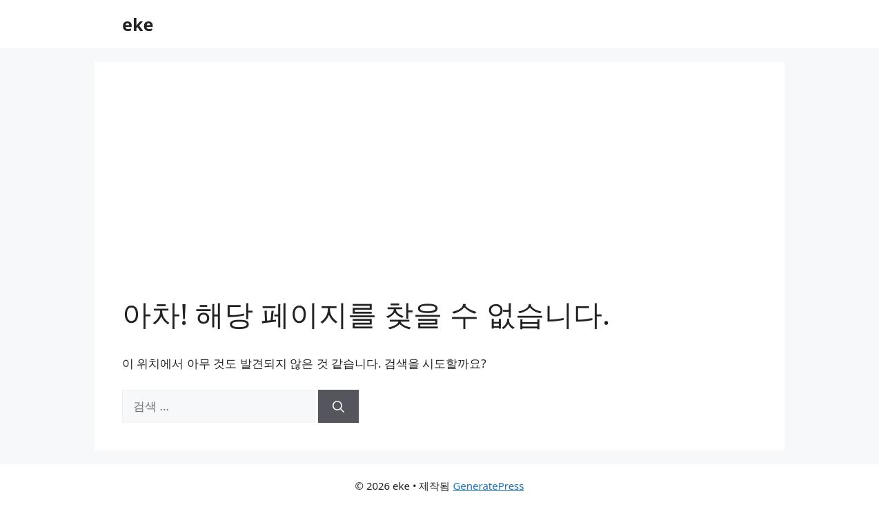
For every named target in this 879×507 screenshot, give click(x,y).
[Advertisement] (439, 193)
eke (137, 24)
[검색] (338, 406)
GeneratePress (488, 486)
